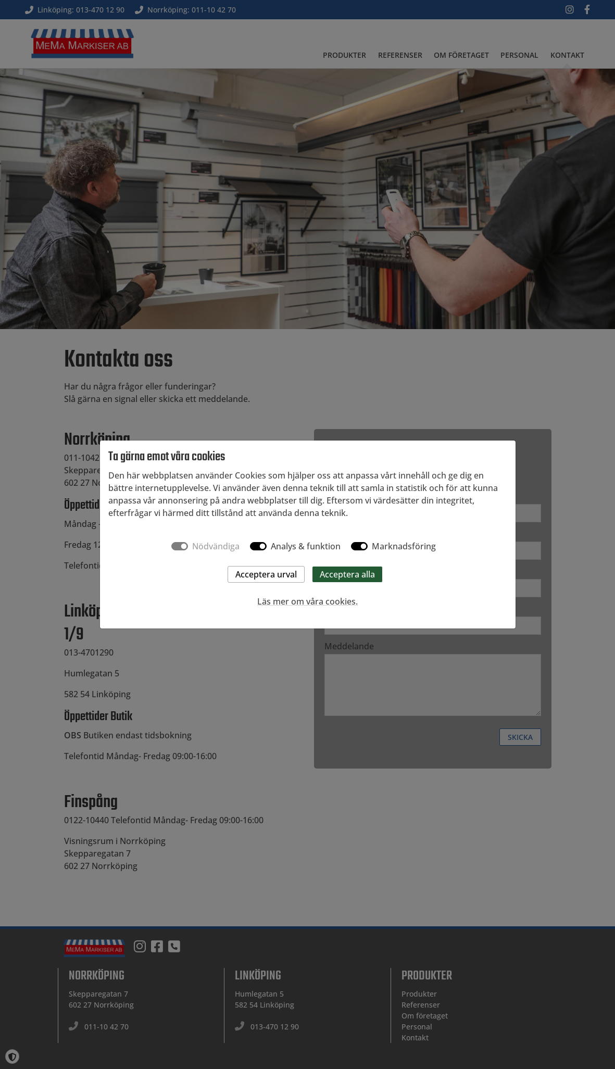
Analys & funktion (306, 546)
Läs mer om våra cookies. (307, 601)
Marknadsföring (404, 546)
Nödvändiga (216, 546)
